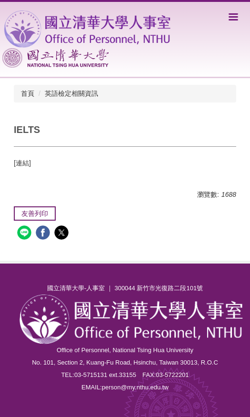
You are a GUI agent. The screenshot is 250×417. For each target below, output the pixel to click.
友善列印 (34, 213)
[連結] (22, 163)
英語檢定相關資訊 (71, 93)
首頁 (27, 93)
